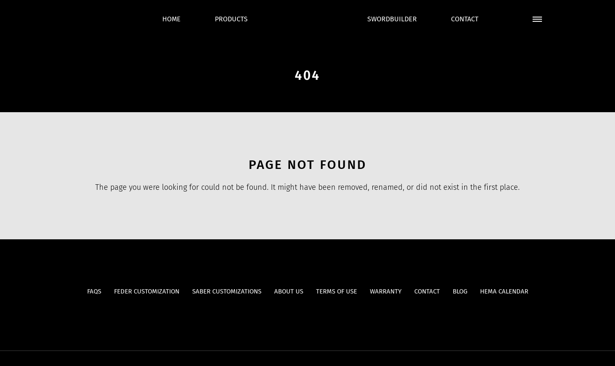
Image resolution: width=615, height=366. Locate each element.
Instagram (324, 315)
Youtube (291, 315)
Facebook (307, 315)
